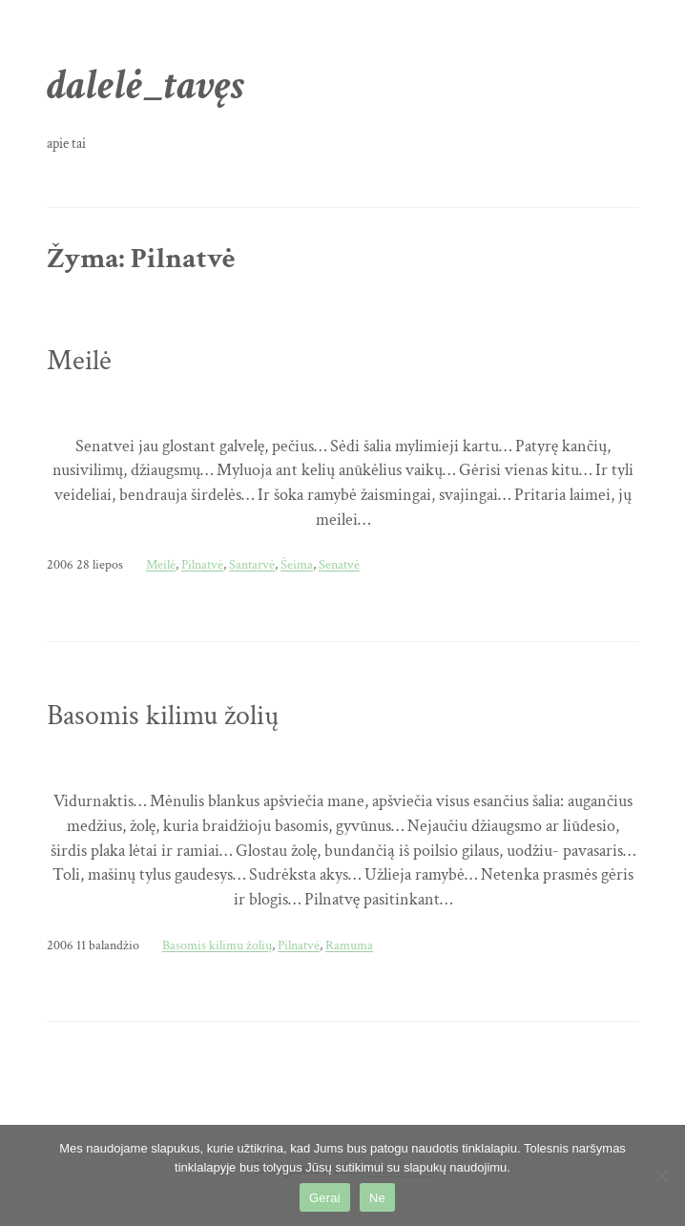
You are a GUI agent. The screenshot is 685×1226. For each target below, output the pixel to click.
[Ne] (661, 1175)
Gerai (325, 1198)
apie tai (66, 144)
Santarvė (252, 564)
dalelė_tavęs (145, 86)
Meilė (79, 360)
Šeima (296, 564)
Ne (377, 1198)
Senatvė (339, 564)
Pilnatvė (202, 564)
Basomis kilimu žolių (163, 715)
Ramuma (349, 945)
